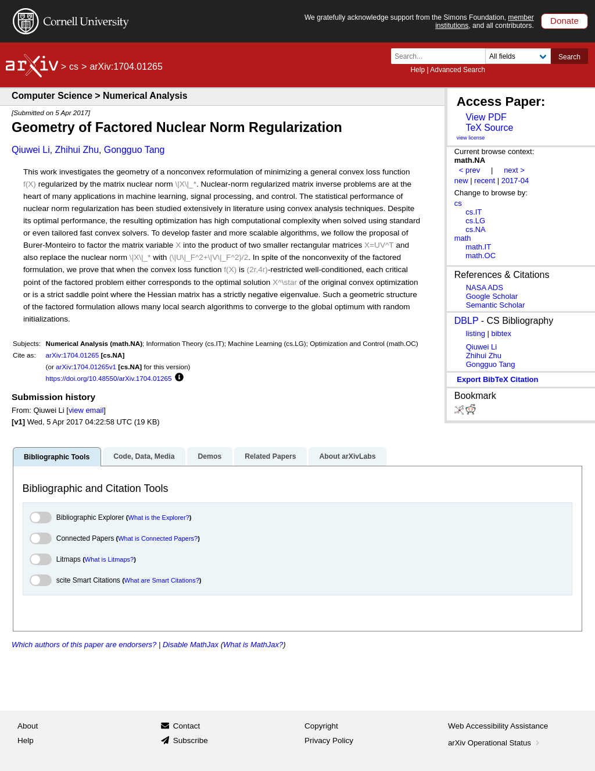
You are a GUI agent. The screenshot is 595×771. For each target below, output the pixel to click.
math (462, 238)
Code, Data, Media (143, 456)
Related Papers (270, 456)
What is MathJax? (253, 644)
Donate (564, 21)
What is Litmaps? (109, 559)
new (461, 180)
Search (569, 57)
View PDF (485, 117)
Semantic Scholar (495, 305)
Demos (209, 456)
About (27, 726)
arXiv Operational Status (495, 742)
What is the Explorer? (158, 517)
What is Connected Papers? (158, 538)
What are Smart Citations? (161, 580)
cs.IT (473, 212)
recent (484, 180)
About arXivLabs (347, 456)
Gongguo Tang (134, 150)
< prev (469, 170)
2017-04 (515, 180)
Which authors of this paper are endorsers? (84, 644)
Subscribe (190, 740)
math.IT (478, 246)
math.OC (480, 255)
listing (475, 333)
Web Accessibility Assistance (498, 726)
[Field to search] (518, 56)
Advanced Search (457, 70)
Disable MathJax (190, 644)
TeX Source (489, 128)
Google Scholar (492, 296)
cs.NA (475, 229)
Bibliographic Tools (56, 457)
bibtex (501, 333)
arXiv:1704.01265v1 (86, 366)
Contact (186, 726)
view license (471, 138)
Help (417, 70)
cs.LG (475, 220)
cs (73, 67)
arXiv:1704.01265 (72, 355)
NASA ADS (484, 287)
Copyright (321, 726)
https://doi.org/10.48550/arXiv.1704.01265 (109, 378)
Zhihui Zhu (77, 150)
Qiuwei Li (31, 150)
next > (514, 170)
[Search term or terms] (441, 56)
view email (86, 410)
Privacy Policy (328, 740)
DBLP (466, 321)
